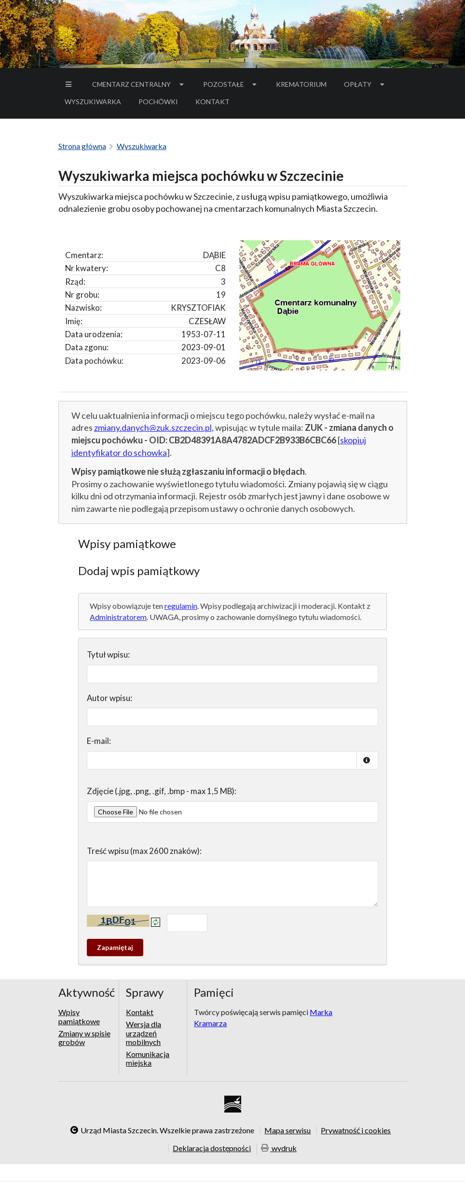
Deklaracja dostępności (212, 1148)
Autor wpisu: (109, 698)
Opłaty (365, 84)
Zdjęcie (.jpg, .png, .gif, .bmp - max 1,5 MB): (161, 791)
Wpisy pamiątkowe (79, 1016)
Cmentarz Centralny (139, 84)
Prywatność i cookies (356, 1130)
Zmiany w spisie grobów (84, 1037)
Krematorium (301, 84)
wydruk (279, 1148)
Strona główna (82, 146)
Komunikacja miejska (147, 1058)
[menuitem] (70, 84)
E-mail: (99, 741)
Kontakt (212, 101)
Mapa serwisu (287, 1130)
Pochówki (161, 103)
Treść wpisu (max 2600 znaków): (144, 851)
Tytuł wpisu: (108, 654)
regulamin (180, 605)
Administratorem (118, 616)
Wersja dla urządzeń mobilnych (143, 1032)
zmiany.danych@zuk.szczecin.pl (153, 427)
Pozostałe (231, 84)
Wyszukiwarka (93, 101)
